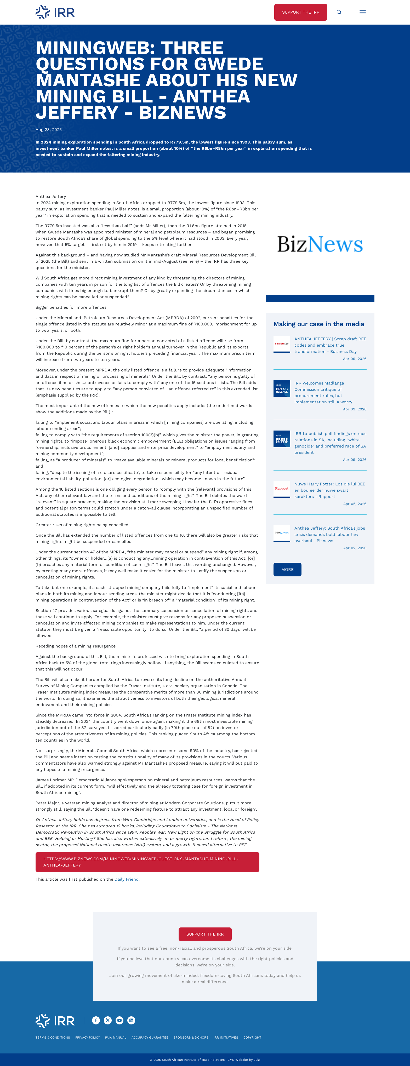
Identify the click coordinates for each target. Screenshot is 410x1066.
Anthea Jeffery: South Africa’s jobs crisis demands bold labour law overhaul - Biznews (320, 538)
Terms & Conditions (53, 1037)
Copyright (252, 1037)
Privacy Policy (87, 1037)
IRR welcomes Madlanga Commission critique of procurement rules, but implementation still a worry (320, 396)
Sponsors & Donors (191, 1037)
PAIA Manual (115, 1037)
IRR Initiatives (226, 1037)
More (287, 569)
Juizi (257, 1060)
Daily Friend (127, 879)
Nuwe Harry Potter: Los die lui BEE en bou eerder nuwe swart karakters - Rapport (320, 494)
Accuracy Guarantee (150, 1037)
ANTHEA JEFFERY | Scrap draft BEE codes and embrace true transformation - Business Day (320, 349)
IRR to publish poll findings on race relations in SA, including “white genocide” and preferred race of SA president (320, 446)
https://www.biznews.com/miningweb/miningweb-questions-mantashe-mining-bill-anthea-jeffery (140, 862)
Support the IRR (205, 934)
